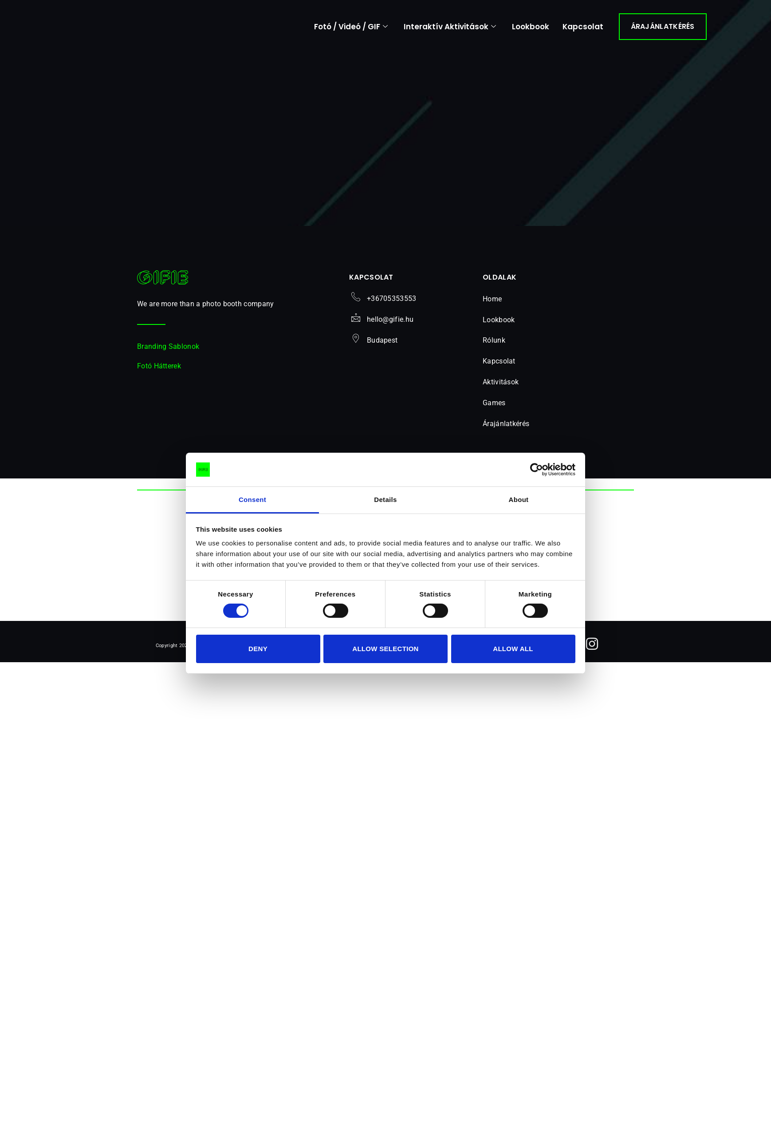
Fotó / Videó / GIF (351, 27)
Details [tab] (385, 499)
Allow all (513, 648)
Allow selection (385, 648)
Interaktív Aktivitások (450, 27)
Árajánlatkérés (506, 427)
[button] (525, 386)
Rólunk (494, 344)
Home (492, 303)
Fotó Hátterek (159, 370)
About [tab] (519, 499)
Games (499, 407)
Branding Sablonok (168, 350)
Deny (257, 648)
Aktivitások (505, 386)
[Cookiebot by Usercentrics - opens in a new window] (536, 469)
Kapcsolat (583, 26)
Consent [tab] (252, 499)
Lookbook (530, 26)
